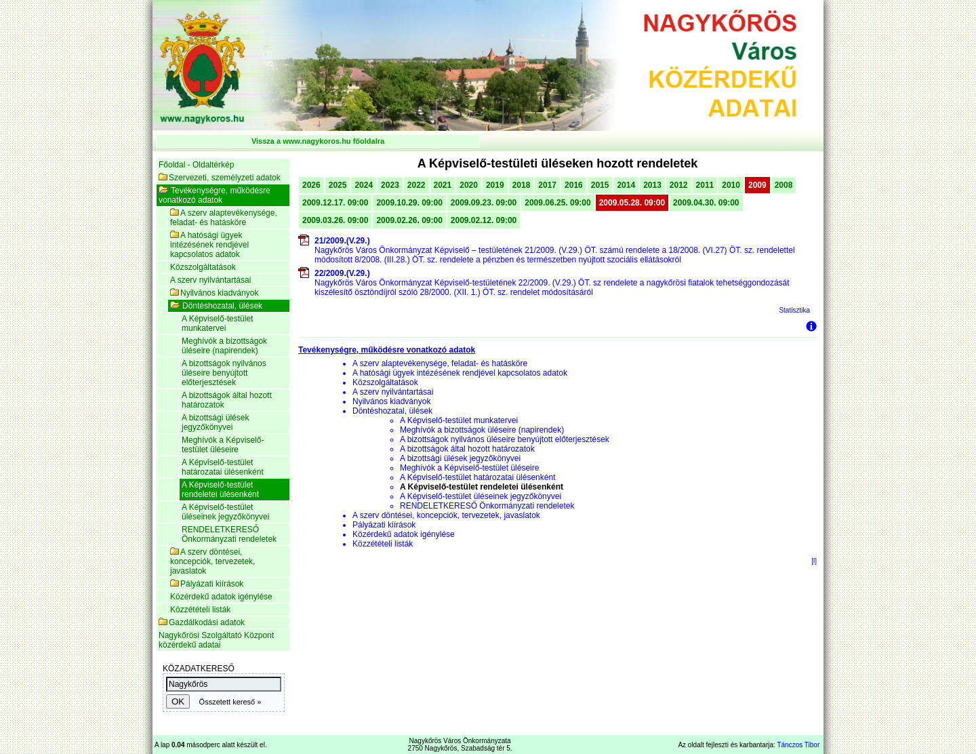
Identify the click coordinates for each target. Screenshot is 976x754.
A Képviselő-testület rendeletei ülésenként (220, 489)
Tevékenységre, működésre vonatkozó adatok (214, 195)
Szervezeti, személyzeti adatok (220, 177)
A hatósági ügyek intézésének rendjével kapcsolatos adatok (209, 245)
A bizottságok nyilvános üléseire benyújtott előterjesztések (224, 373)
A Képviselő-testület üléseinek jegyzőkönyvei (225, 511)
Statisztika (794, 310)
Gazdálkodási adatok (202, 622)
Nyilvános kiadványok (214, 293)
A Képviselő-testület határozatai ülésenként (223, 467)
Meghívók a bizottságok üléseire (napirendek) (224, 345)
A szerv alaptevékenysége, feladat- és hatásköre (223, 217)
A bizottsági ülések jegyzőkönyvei (215, 422)
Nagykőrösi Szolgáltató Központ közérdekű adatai (216, 640)
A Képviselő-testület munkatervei (217, 323)
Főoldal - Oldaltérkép (196, 165)
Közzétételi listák (200, 609)
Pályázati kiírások (206, 584)
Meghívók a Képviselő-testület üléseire (223, 444)
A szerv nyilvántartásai (210, 280)
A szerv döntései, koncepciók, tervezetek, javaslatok (212, 561)
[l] (814, 561)
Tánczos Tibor (798, 745)
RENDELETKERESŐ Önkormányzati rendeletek (229, 534)
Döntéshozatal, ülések (216, 306)
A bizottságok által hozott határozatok (227, 400)
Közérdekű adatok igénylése (221, 596)
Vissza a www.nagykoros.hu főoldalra (317, 141)
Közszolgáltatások (203, 267)
